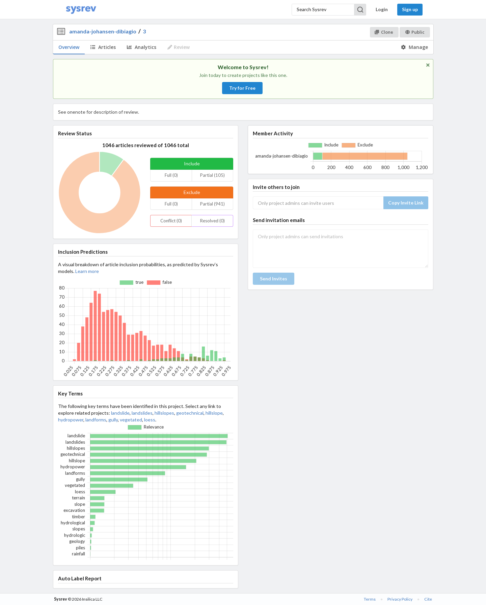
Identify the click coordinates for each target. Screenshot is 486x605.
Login (382, 9)
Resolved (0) (212, 220)
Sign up (410, 9)
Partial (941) (212, 204)
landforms (95, 419)
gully (113, 419)
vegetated (131, 419)
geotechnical (190, 413)
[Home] (81, 10)
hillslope (214, 413)
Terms (370, 599)
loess (149, 419)
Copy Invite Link (406, 202)
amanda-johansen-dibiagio (102, 31)
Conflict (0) (171, 220)
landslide (120, 413)
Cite (428, 599)
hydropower (70, 419)
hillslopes (164, 413)
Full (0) (171, 175)
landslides (142, 413)
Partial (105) (212, 175)
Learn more (87, 271)
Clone (384, 32)
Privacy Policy (399, 599)
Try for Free (242, 88)
